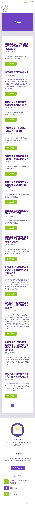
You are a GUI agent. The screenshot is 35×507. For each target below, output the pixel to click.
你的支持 (18, 468)
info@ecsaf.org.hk (16, 494)
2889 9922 (13, 488)
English (26, 2)
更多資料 (11, 64)
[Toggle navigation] (32, 8)
